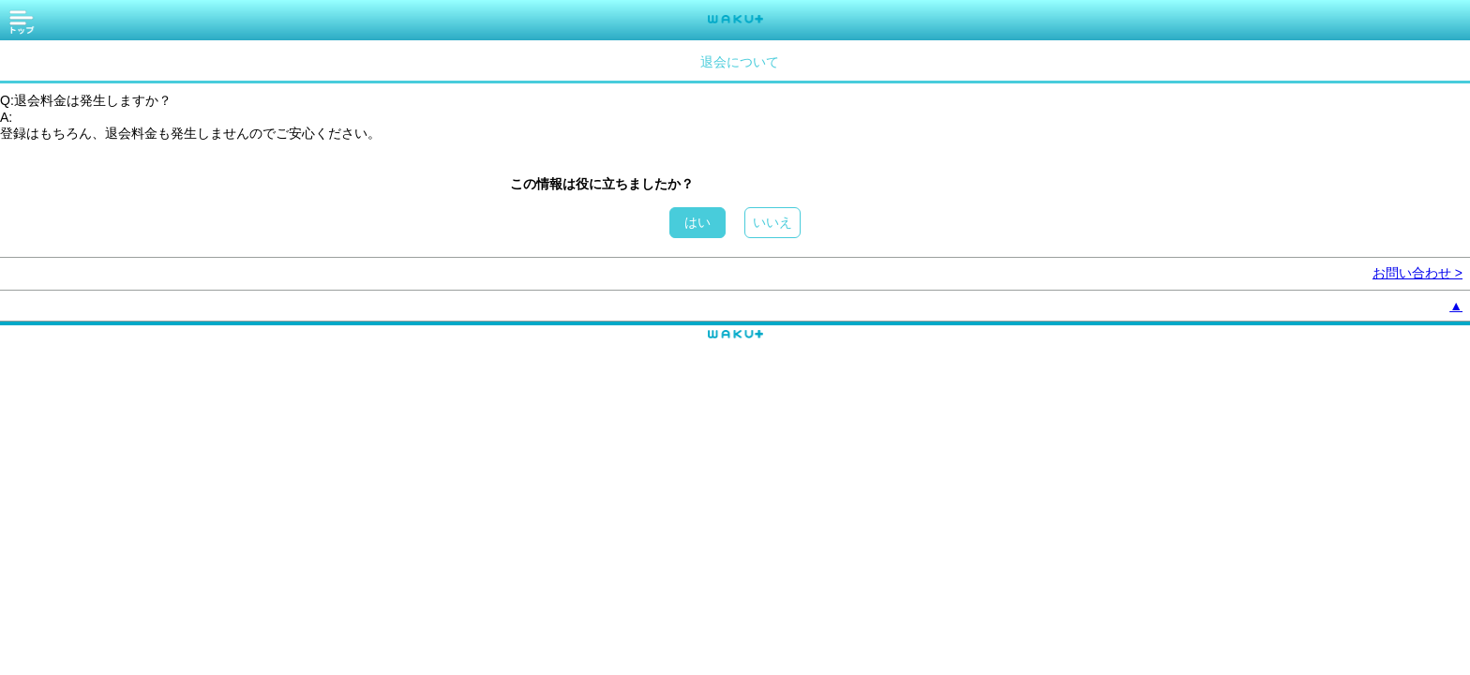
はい (697, 222)
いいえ (772, 222)
